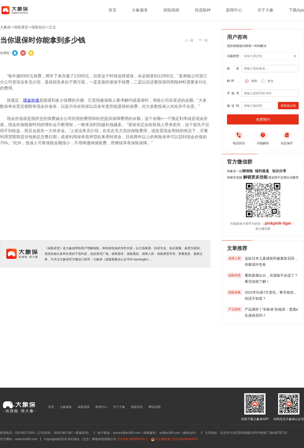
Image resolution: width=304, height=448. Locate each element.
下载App (296, 10)
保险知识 (38, 27)
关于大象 (265, 10)
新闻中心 (234, 10)
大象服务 (140, 10)
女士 (271, 80)
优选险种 (203, 10)
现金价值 (31, 100)
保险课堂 (21, 27)
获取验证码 (288, 105)
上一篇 (189, 40)
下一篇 (203, 40)
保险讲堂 (137, 407)
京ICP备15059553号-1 (132, 439)
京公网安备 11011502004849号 (176, 439)
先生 (254, 80)
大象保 (5, 27)
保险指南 (171, 10)
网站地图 (154, 407)
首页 (112, 10)
